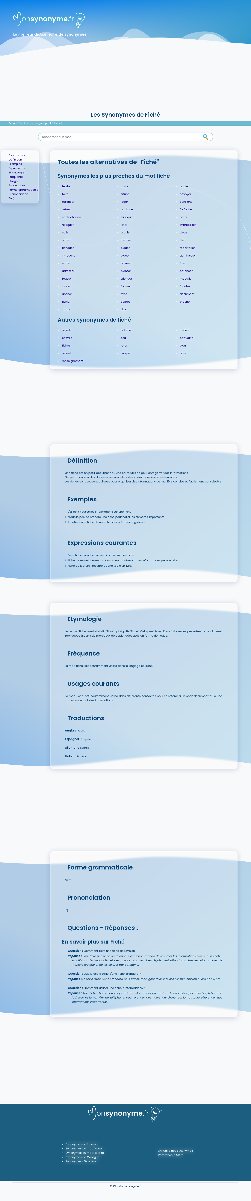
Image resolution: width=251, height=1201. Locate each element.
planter (126, 271)
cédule (184, 330)
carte (124, 186)
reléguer (68, 225)
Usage (13, 181)
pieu (183, 345)
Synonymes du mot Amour (84, 1148)
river (124, 294)
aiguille (67, 330)
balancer (68, 202)
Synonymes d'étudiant (81, 1161)
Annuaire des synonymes (175, 1151)
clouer (184, 232)
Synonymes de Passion (82, 1144)
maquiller (186, 279)
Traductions (17, 185)
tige (123, 309)
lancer (66, 286)
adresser (68, 271)
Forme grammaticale (23, 190)
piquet (66, 353)
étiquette (186, 338)
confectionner (72, 217)
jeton (124, 345)
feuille (66, 186)
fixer (183, 263)
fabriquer (127, 217)
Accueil (13, 123)
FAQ (11, 198)
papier (184, 186)
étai (123, 338)
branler (126, 232)
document (187, 294)
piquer (125, 248)
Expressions (17, 168)
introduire (68, 255)
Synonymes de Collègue (82, 1157)
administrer (188, 255)
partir (183, 217)
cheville (67, 338)
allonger (126, 279)
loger (124, 202)
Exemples (15, 164)
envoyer (185, 194)
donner (67, 294)
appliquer (127, 209)
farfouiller (186, 209)
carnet (125, 302)
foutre (66, 279)
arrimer (126, 263)
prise (183, 353)
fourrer (125, 286)
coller (65, 232)
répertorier (187, 248)
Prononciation (18, 194)
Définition (15, 159)
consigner (186, 202)
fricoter (185, 286)
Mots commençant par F (36, 123)
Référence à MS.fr (170, 1155)
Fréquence (16, 177)
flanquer (68, 248)
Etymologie (16, 172)
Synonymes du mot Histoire (85, 1153)
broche (185, 302)
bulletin (126, 330)
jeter (124, 225)
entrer (66, 263)
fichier (66, 302)
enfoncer (186, 271)
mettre (126, 240)
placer (125, 255)
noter (66, 240)
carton (66, 309)
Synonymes (17, 155)
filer (182, 240)
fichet (66, 345)
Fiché (57, 123)
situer (125, 194)
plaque (126, 353)
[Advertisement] (125, 82)
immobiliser (188, 225)
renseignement (73, 361)
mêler (66, 209)
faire (65, 194)
